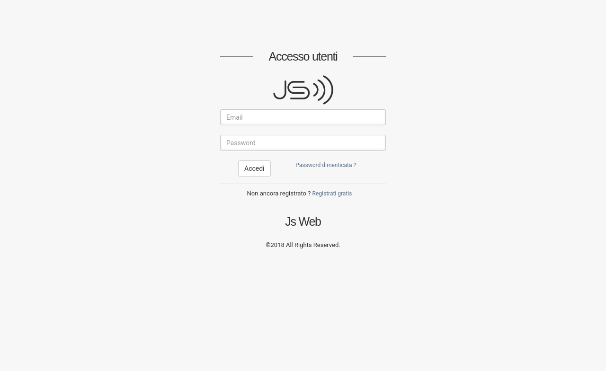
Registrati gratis (332, 193)
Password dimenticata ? (325, 165)
